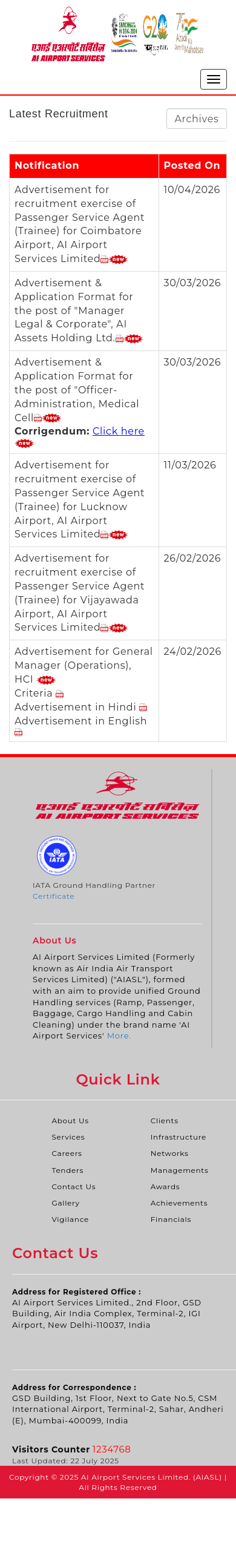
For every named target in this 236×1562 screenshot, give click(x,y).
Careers (66, 1153)
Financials (171, 1219)
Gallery (65, 1202)
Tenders (67, 1170)
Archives (196, 119)
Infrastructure (178, 1136)
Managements (180, 1170)
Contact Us (73, 1186)
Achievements (179, 1202)
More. (119, 1035)
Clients (165, 1120)
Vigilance (69, 1219)
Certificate (53, 896)
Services (68, 1136)
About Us (69, 1120)
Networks (170, 1153)
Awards (165, 1186)
